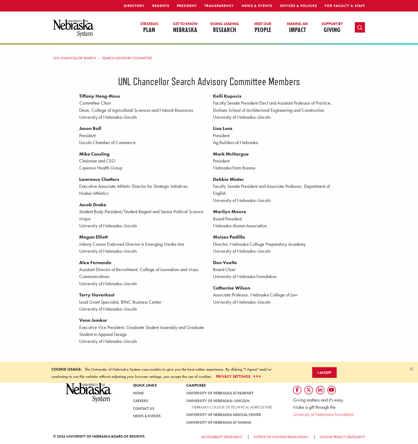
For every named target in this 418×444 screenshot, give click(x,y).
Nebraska (185, 27)
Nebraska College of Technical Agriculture (232, 407)
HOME (138, 393)
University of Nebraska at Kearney (220, 393)
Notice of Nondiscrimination (281, 436)
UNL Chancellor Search (74, 58)
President (187, 5)
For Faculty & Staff (345, 5)
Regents (160, 5)
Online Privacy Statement (342, 436)
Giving (332, 27)
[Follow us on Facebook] (297, 390)
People (262, 27)
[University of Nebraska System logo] (89, 396)
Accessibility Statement (221, 436)
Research (224, 27)
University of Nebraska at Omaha (218, 422)
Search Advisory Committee (127, 58)
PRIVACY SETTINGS (239, 376)
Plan (149, 27)
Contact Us (143, 408)
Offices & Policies (298, 5)
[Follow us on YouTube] (331, 390)
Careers (140, 400)
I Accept (324, 372)
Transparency (219, 5)
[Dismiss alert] (411, 369)
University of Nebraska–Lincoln (218, 400)
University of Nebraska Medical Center (223, 414)
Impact (297, 27)
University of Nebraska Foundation (323, 414)
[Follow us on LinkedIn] (320, 390)
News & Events (257, 5)
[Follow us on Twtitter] (308, 390)
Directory (134, 5)
